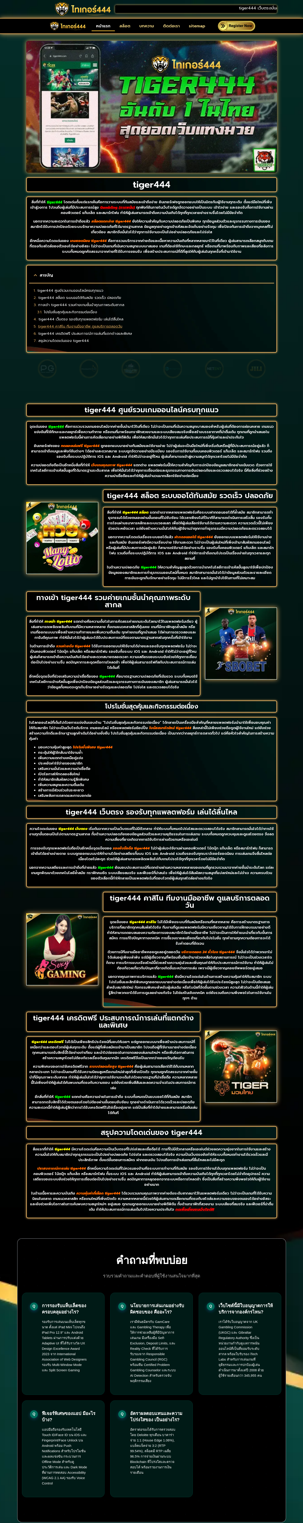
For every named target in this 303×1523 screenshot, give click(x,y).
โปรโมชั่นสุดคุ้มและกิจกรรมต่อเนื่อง (70, 312)
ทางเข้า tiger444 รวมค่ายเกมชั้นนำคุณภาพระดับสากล (81, 305)
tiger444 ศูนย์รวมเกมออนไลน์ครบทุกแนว (70, 290)
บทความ (146, 26)
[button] (35, 275)
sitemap (197, 26)
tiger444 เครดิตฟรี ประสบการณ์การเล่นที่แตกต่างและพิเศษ (85, 333)
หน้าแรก (103, 26)
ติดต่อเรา (171, 26)
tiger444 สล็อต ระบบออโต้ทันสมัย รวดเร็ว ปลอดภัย (79, 297)
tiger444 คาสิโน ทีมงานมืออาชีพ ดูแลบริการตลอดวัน (80, 326)
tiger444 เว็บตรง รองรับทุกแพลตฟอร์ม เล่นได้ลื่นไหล (81, 319)
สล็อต (124, 26)
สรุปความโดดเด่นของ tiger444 (63, 340)
